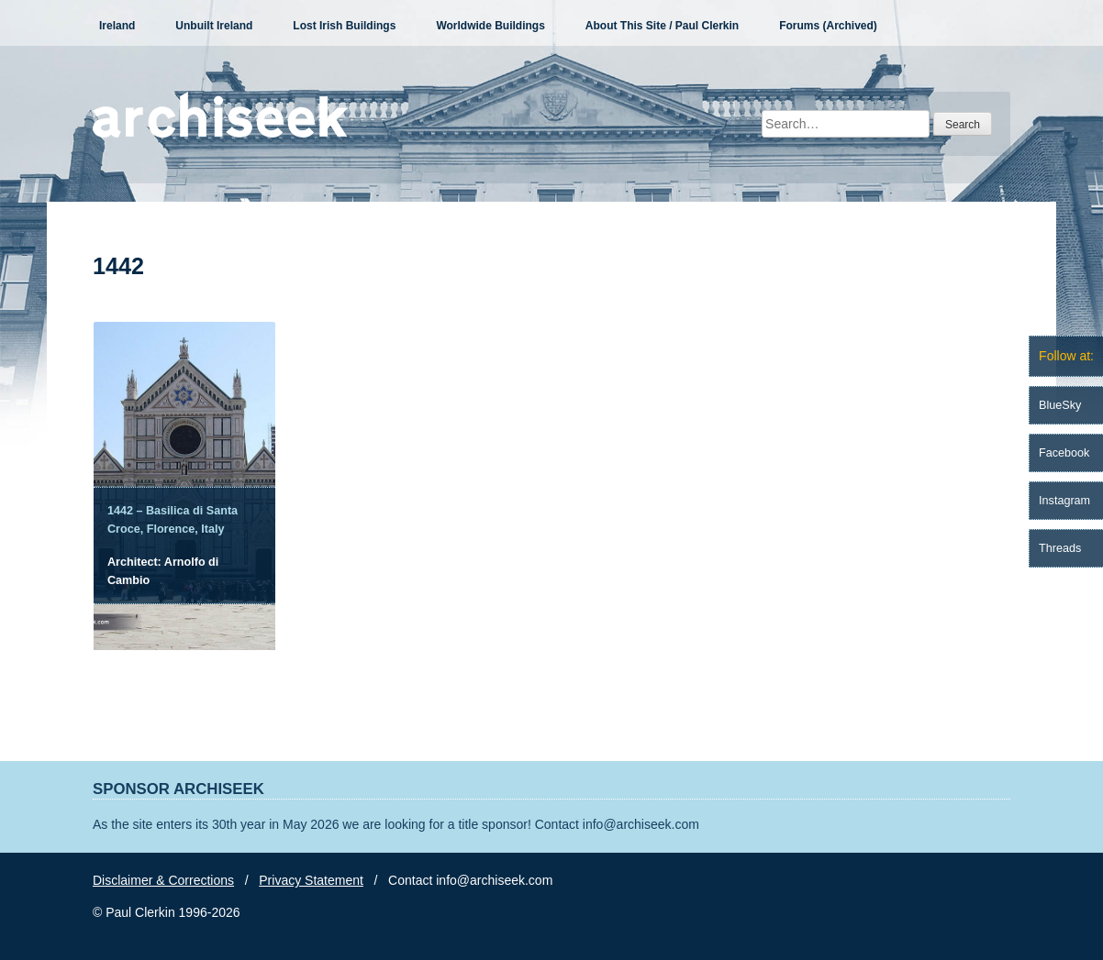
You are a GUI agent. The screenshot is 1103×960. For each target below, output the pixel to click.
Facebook (1064, 453)
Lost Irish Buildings (344, 25)
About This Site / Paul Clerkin (662, 25)
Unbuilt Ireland (213, 25)
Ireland (117, 25)
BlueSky (1060, 405)
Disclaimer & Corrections (163, 880)
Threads (1060, 548)
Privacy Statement (311, 880)
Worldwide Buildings (490, 25)
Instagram (1064, 500)
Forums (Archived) (828, 25)
